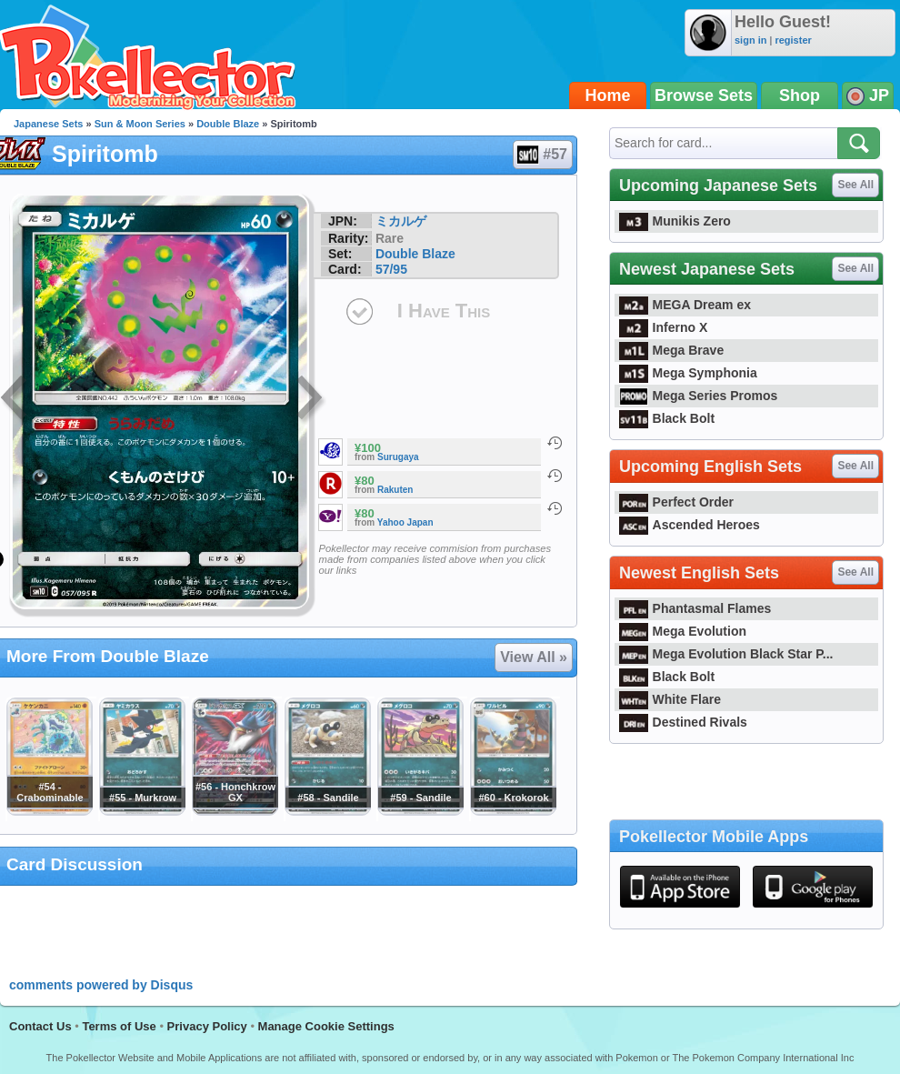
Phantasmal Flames (695, 608)
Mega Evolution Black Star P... (726, 654)
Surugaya (398, 457)
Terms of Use (118, 1026)
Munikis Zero (675, 221)
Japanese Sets (48, 123)
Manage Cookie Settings (326, 1026)
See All (855, 184)
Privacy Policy (207, 1026)
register (793, 40)
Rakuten (395, 490)
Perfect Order (676, 502)
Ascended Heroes (689, 524)
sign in (750, 40)
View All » (533, 657)
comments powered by (101, 985)
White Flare (670, 699)
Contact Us (40, 1026)
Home (608, 95)
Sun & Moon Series (140, 123)
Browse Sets (704, 95)
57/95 (391, 269)
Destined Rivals (683, 722)
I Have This (443, 310)
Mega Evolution (682, 631)
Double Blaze (227, 123)
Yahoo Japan (405, 522)
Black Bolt (667, 418)
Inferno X (663, 327)
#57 (541, 155)
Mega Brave (671, 350)
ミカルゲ (400, 221)
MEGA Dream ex (685, 304)
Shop (799, 95)
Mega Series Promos (698, 395)
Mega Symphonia (688, 373)
